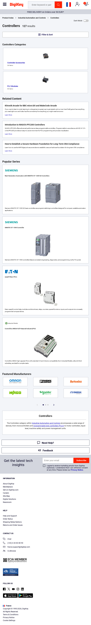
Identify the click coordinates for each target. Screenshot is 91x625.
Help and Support (10, 516)
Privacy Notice (77, 470)
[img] (16, 5)
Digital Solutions (9, 499)
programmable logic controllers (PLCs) (48, 426)
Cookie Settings (9, 620)
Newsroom (7, 502)
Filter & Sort (47, 34)
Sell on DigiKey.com (10, 490)
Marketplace (8, 487)
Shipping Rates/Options (12, 522)
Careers (6, 493)
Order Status (8, 519)
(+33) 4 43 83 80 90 (13, 543)
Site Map (6, 496)
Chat (7, 539)
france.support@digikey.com (16, 547)
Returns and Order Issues (13, 525)
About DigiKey (8, 484)
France (7, 606)
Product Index (7, 18)
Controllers (54, 18)
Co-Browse (9, 551)
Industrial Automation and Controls (32, 18)
